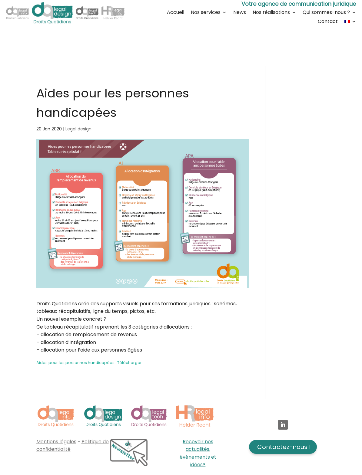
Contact (328, 22)
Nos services (206, 13)
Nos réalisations (271, 13)
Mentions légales (56, 441)
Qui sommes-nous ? (326, 13)
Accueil (175, 13)
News (239, 13)
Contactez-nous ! (284, 447)
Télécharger (129, 362)
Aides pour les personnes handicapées (75, 362)
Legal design (78, 129)
